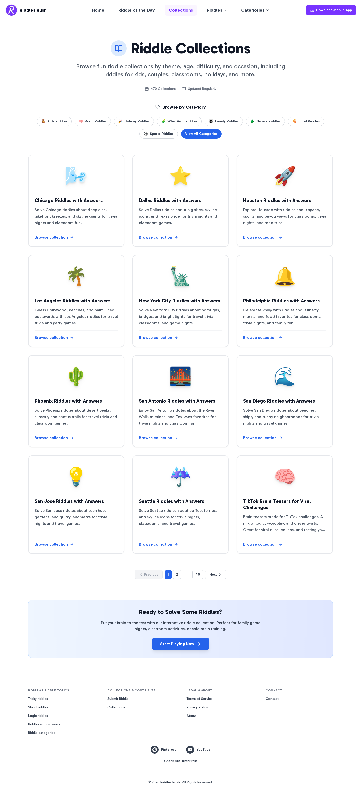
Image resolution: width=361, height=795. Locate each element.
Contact (272, 699)
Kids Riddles (54, 121)
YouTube (198, 750)
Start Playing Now (180, 643)
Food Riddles (306, 121)
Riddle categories (41, 733)
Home (98, 10)
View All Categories (201, 134)
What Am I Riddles (179, 121)
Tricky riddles (38, 699)
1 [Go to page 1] (168, 574)
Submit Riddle (118, 699)
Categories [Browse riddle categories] (255, 10)
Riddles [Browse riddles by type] (217, 10)
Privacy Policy (197, 707)
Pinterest (163, 750)
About (191, 716)
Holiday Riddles (134, 121)
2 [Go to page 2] (177, 574)
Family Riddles (224, 121)
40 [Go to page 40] (198, 574)
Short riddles (38, 707)
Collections (181, 10)
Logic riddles (38, 716)
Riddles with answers (44, 724)
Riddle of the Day (136, 10)
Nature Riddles (265, 121)
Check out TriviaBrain (180, 761)
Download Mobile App (331, 10)
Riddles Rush (170, 782)
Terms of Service (200, 699)
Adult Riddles (93, 121)
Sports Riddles (159, 133)
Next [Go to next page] (215, 574)
